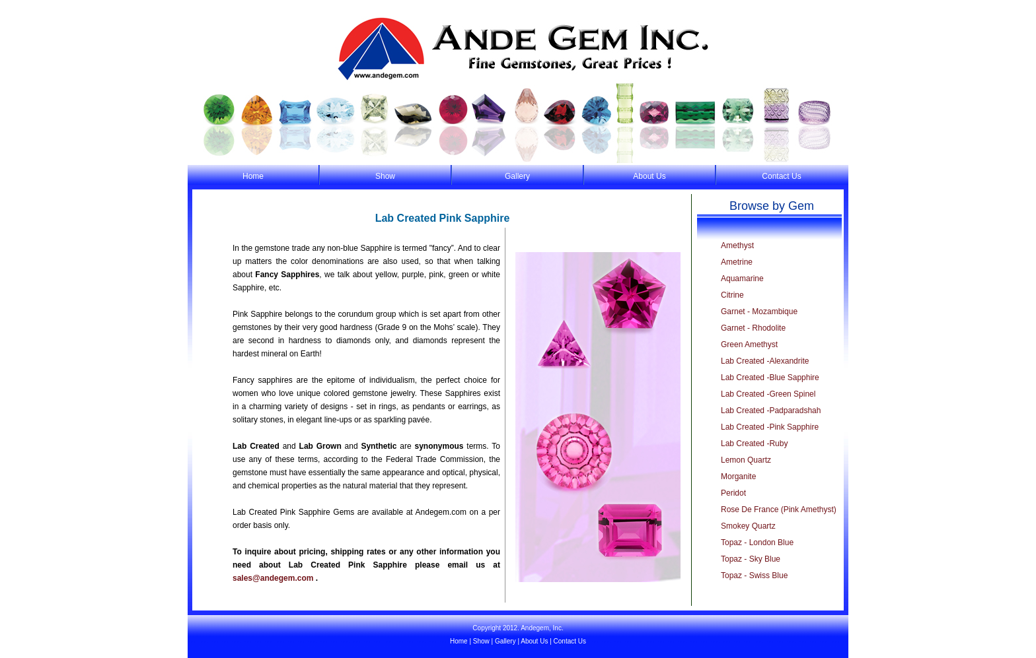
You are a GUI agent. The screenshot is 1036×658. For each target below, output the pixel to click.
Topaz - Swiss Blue (754, 575)
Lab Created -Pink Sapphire (770, 427)
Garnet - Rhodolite (753, 328)
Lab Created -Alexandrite (765, 361)
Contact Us (781, 176)
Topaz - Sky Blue (750, 559)
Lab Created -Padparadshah (771, 410)
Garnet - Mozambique (759, 311)
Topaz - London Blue (757, 542)
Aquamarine (742, 278)
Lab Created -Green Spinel (768, 394)
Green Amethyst (749, 344)
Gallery (517, 176)
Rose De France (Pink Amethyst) (778, 509)
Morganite (738, 476)
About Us (649, 176)
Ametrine (737, 262)
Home (253, 176)
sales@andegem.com (273, 578)
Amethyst (737, 245)
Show (385, 176)
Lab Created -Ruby (754, 443)
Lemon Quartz (746, 460)
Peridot (733, 493)
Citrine (732, 295)
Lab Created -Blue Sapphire (770, 377)
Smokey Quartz (748, 526)
